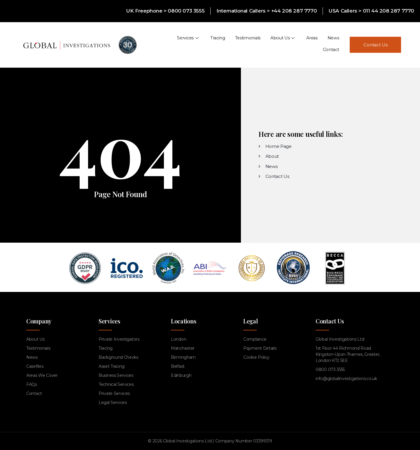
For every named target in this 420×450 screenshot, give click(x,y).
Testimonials (223, 44)
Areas (287, 44)
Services (164, 44)
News (308, 44)
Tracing (193, 44)
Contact (331, 44)
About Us (257, 44)
